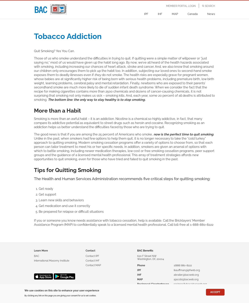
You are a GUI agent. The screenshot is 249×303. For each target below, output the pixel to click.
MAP (175, 14)
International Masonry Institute (51, 260)
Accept (215, 292)
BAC (36, 256)
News (211, 14)
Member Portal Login (181, 6)
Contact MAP (93, 265)
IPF (146, 14)
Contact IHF (92, 260)
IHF (160, 14)
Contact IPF (92, 256)
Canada (193, 14)
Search (210, 6)
